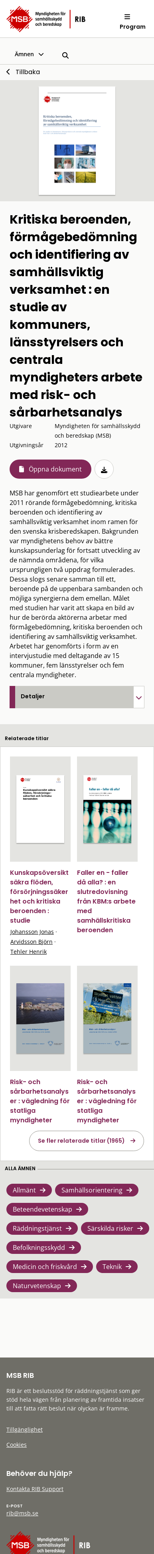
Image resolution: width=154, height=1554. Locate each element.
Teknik (112, 1266)
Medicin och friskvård (45, 1266)
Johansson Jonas (32, 931)
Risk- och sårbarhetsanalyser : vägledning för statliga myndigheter (40, 1101)
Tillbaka (28, 72)
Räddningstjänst (37, 1228)
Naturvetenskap (37, 1285)
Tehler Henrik (28, 951)
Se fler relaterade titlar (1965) (81, 1141)
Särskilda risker (110, 1228)
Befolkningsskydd (39, 1247)
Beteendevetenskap (42, 1209)
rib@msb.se (22, 1513)
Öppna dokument (55, 469)
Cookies (16, 1444)
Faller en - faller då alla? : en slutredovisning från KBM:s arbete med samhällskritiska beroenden (106, 901)
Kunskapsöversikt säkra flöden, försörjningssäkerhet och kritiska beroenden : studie (39, 896)
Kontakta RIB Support (34, 1489)
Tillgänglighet (24, 1429)
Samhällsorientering (91, 1190)
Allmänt (24, 1190)
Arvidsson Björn (31, 941)
